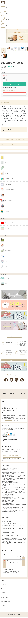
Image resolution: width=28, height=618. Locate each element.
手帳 (3, 158)
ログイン (4, 25)
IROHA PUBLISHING (15, 616)
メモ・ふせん (5, 185)
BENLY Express (8, 421)
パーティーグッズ (6, 279)
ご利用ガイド (4, 585)
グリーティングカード (7, 191)
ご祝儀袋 (4, 212)
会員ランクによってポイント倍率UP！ (11, 456)
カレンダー (5, 207)
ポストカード (5, 196)
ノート (4, 164)
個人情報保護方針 (5, 598)
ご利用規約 (3, 594)
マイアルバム (5, 229)
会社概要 (3, 607)
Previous (1, 29)
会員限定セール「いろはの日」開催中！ (12, 458)
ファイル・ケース (6, 180)
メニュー (4, 7)
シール (4, 174)
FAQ (2, 589)
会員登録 (4, 19)
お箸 (3, 268)
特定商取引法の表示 (5, 602)
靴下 (3, 246)
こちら (7, 431)
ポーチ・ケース (6, 252)
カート (4, 13)
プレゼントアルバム (7, 224)
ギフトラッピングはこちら (14, 95)
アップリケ (5, 257)
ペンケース (5, 169)
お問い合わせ (4, 611)
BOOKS (4, 285)
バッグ (4, 241)
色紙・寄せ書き (6, 202)
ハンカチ (4, 262)
